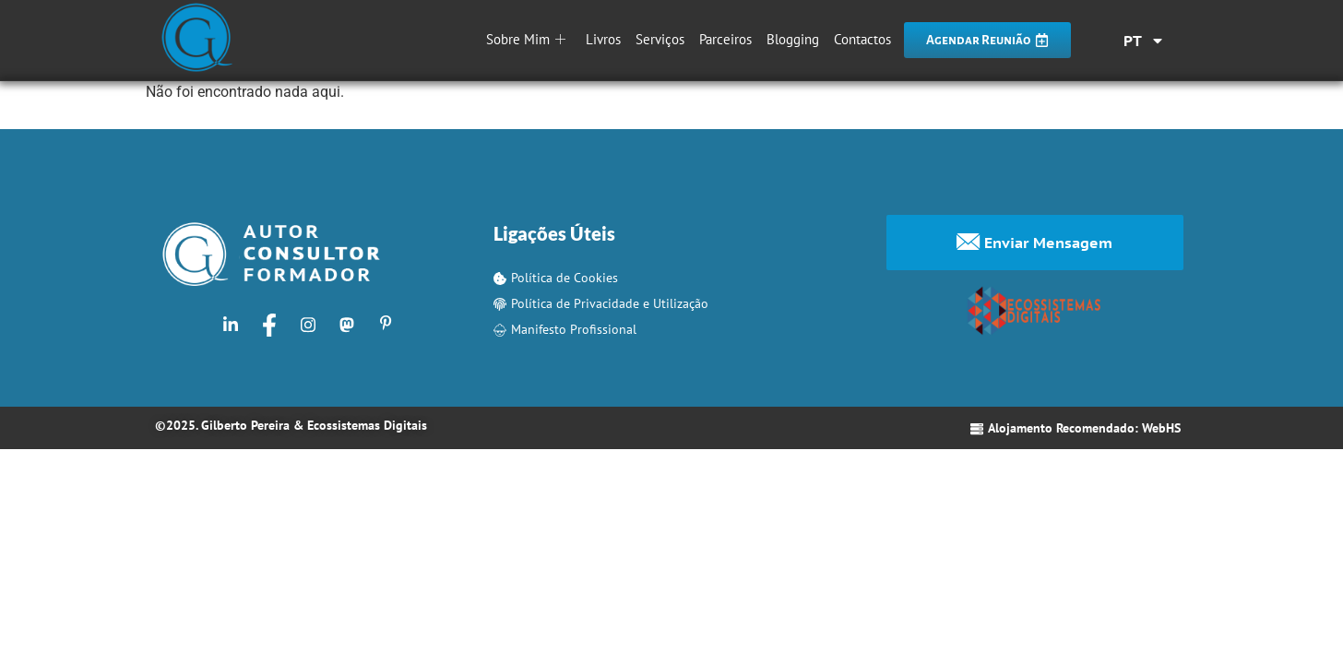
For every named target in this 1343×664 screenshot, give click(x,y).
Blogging (793, 39)
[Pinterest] (385, 324)
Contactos (862, 39)
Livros (603, 39)
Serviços (660, 39)
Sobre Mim (525, 39)
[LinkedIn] (230, 324)
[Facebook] (269, 324)
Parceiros (725, 39)
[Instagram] (308, 324)
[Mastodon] (346, 324)
